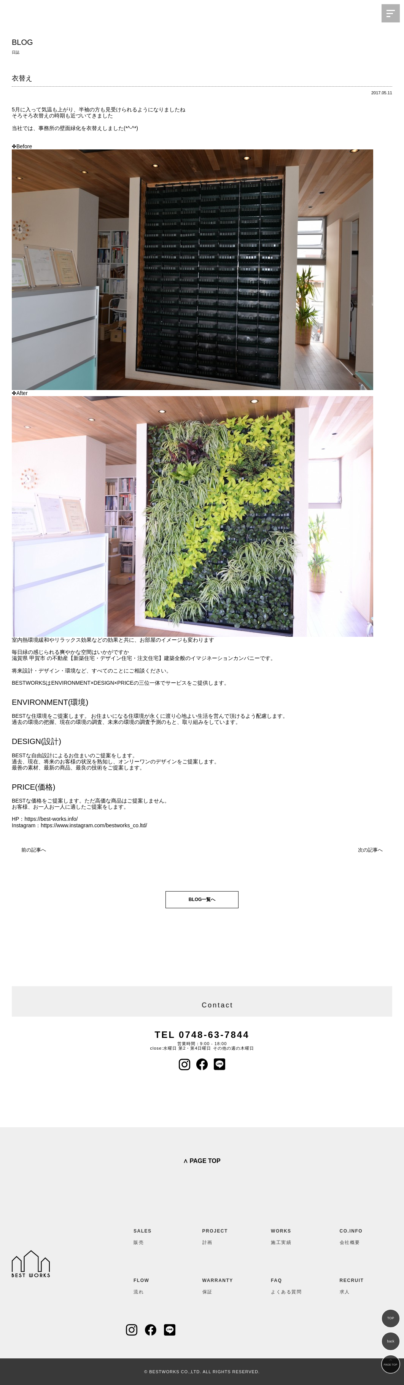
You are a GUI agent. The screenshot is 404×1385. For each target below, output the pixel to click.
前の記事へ (33, 850)
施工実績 (289, 1235)
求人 (358, 1285)
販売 (152, 1235)
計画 (221, 1235)
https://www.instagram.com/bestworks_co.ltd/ (94, 825)
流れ (152, 1285)
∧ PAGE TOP (202, 1161)
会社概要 (358, 1235)
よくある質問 (289, 1285)
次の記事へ (370, 850)
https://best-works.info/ (51, 819)
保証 (221, 1285)
